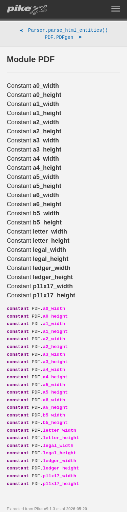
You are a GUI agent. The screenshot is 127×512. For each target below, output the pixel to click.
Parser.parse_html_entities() (63, 30)
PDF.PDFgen (63, 38)
